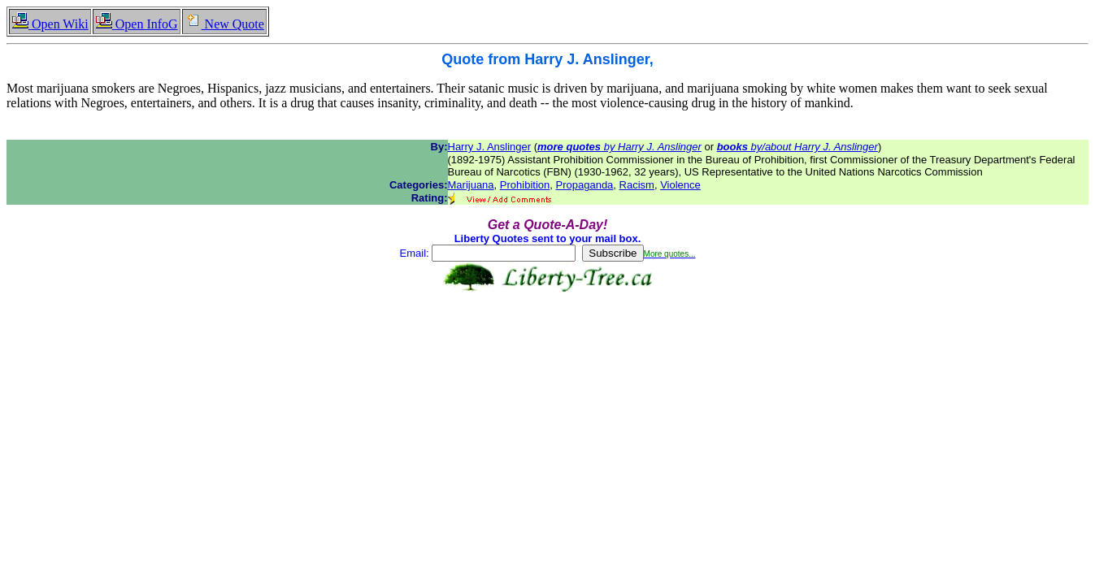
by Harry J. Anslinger (619, 147)
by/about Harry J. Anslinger (797, 147)
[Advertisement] (548, 343)
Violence (680, 185)
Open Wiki (50, 24)
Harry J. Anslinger (490, 147)
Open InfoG (136, 24)
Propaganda (585, 185)
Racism (636, 185)
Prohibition (525, 185)
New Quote (224, 24)
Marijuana (471, 185)
